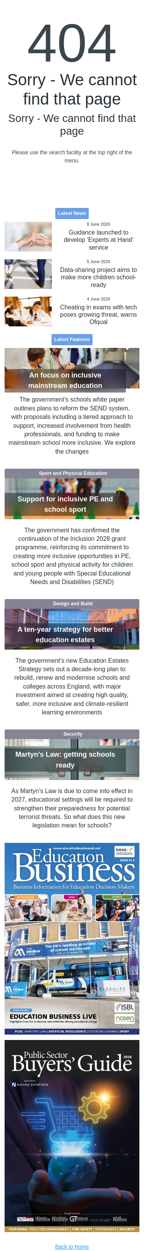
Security (73, 734)
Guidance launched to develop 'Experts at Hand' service (98, 239)
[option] (72, 939)
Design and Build (73, 603)
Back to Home (72, 1247)
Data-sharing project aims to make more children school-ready (98, 277)
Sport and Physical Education (73, 473)
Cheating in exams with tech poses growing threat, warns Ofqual (98, 314)
